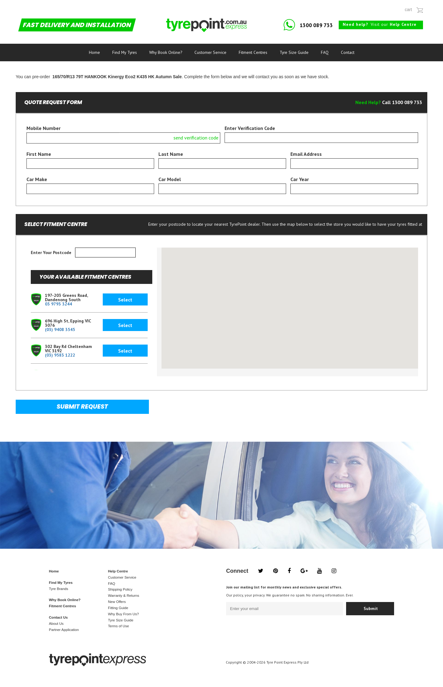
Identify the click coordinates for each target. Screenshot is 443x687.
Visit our (380, 24)
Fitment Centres (253, 52)
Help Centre (118, 571)
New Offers (117, 602)
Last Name (170, 154)
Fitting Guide (118, 608)
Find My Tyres (124, 52)
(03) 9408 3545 (60, 329)
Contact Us (58, 617)
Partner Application (64, 630)
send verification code (196, 138)
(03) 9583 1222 (60, 355)
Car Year (299, 179)
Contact (347, 52)
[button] (316, 328)
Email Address (306, 154)
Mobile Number (43, 128)
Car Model (169, 179)
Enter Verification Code (250, 128)
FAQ (325, 52)
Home (94, 52)
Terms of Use (118, 626)
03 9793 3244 (58, 304)
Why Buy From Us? (123, 614)
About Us (56, 623)
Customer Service (210, 52)
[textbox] (105, 252)
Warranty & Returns (123, 595)
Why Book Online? (165, 52)
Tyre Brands (58, 589)
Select (125, 300)
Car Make (36, 179)
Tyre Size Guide (294, 52)
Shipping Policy (120, 589)
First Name (38, 154)
